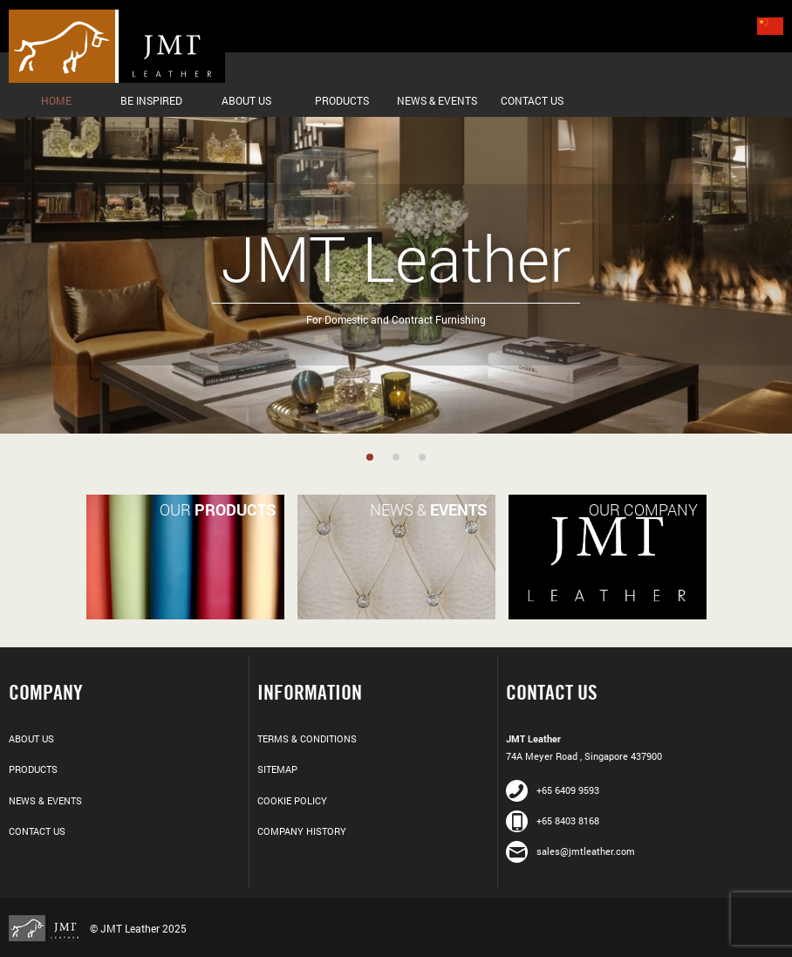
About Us (246, 100)
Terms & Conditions (307, 738)
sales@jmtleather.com (570, 851)
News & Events (437, 100)
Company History (301, 830)
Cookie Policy (292, 800)
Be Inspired (151, 100)
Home (56, 100)
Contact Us (532, 100)
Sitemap (277, 769)
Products (342, 100)
